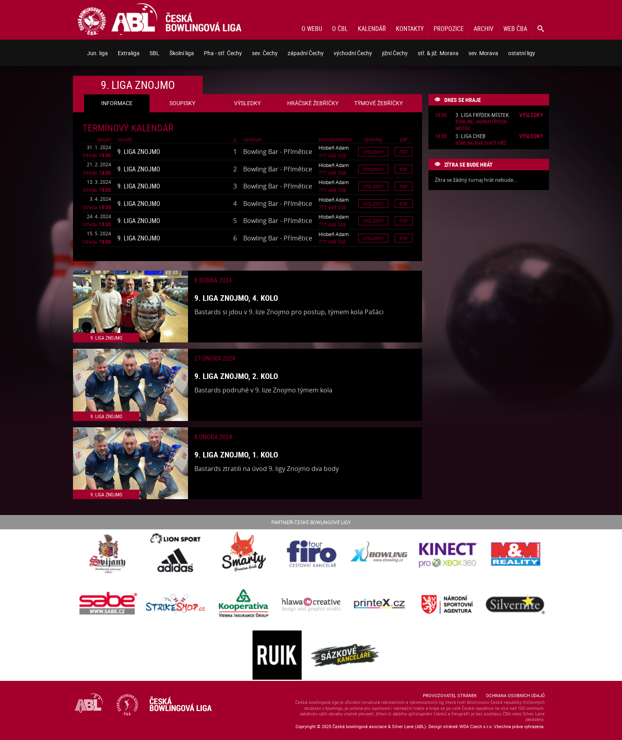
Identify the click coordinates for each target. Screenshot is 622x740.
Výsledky (373, 152)
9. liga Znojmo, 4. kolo (236, 297)
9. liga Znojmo (138, 151)
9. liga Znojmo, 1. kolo (236, 454)
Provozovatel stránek (450, 695)
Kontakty (410, 28)
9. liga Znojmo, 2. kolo (236, 376)
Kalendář (372, 28)
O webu (311, 28)
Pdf (403, 152)
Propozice (449, 28)
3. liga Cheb (470, 136)
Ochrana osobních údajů (515, 695)
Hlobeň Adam (334, 147)
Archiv (483, 28)
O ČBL (340, 28)
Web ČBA (515, 28)
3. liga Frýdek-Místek (482, 115)
